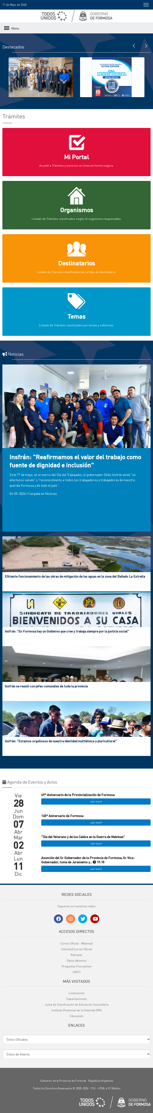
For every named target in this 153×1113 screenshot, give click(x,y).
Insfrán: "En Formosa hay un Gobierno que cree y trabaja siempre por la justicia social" (67, 631)
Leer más (96, 801)
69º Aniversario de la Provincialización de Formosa (78, 794)
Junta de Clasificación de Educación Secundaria (76, 1004)
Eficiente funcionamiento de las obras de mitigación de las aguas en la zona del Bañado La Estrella (75, 576)
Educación (76, 1016)
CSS (93, 1088)
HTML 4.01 (104, 1088)
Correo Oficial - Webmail (76, 943)
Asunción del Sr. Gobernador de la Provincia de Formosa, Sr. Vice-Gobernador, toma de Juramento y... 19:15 (88, 859)
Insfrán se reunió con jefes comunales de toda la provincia (46, 686)
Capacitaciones (76, 999)
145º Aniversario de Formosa (62, 815)
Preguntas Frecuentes (77, 966)
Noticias (51, 493)
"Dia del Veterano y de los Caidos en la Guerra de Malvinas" (83, 836)
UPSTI (77, 972)
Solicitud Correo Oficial (76, 949)
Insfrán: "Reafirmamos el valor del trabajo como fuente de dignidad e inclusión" (75, 461)
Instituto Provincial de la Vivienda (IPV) (76, 1010)
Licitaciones (77, 993)
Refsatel (76, 955)
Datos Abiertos (77, 960)
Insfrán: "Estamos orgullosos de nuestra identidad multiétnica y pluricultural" (61, 741)
